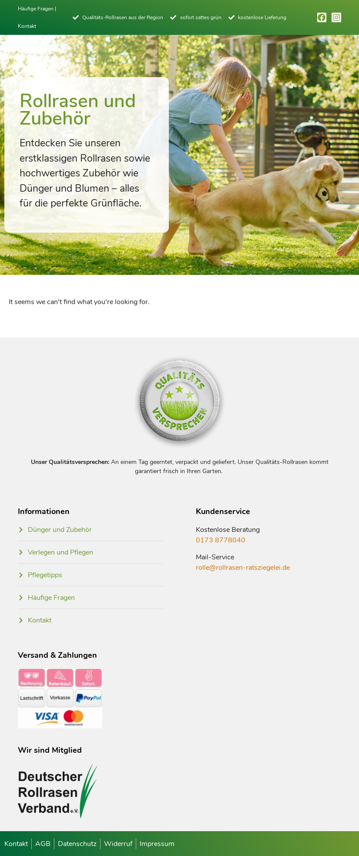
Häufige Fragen (36, 8)
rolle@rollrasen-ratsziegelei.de (243, 567)
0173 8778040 (220, 540)
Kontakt (27, 26)
